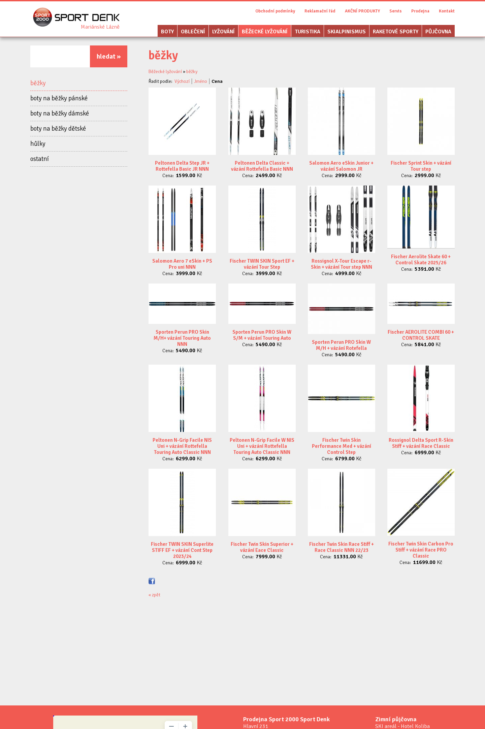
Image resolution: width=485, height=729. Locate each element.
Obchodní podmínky (275, 11)
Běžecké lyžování (265, 31)
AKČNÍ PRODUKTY (362, 11)
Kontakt (447, 11)
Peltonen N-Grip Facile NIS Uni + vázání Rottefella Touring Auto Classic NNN (182, 446)
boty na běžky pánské (59, 98)
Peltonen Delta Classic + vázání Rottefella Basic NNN (262, 166)
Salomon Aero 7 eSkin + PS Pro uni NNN (182, 264)
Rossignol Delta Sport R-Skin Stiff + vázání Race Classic (421, 443)
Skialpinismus (346, 31)
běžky (38, 83)
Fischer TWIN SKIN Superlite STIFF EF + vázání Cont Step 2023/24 (182, 550)
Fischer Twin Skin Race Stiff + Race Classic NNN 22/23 (341, 547)
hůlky (37, 144)
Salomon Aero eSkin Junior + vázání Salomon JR (341, 166)
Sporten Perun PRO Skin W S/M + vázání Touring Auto (261, 335)
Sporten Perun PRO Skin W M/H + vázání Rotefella (341, 345)
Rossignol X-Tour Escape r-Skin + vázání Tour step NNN (341, 264)
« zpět (154, 595)
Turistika (307, 31)
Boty (167, 31)
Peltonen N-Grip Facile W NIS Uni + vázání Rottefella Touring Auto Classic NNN (262, 446)
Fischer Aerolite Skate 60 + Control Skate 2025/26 (421, 260)
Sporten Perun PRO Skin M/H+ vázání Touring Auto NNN (182, 338)
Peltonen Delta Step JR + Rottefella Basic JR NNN (182, 166)
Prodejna (420, 11)
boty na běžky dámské (59, 113)
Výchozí (182, 81)
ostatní (39, 159)
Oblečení (193, 31)
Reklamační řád (319, 11)
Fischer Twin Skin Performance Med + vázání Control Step (341, 446)
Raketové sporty (395, 31)
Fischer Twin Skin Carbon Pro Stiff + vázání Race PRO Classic (420, 550)
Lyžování (223, 31)
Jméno (200, 81)
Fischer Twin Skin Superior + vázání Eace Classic (262, 547)
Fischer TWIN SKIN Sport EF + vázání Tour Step (262, 264)
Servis (395, 11)
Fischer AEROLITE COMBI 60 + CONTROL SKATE (421, 335)
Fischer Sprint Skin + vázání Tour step (421, 166)
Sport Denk (100, 27)
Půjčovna (438, 31)
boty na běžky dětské (58, 129)
